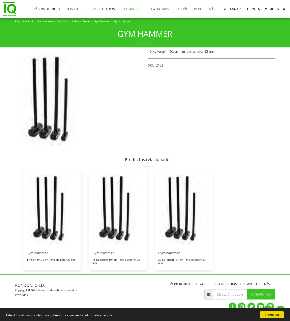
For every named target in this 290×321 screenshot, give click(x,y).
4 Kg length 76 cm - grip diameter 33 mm (51, 260)
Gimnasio (62, 21)
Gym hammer (102, 21)
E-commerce (45, 21)
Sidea (75, 21)
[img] (52, 208)
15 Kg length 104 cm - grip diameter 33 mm (116, 261)
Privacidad (21, 295)
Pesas (86, 21)
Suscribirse (261, 294)
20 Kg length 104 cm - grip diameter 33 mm (182, 261)
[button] (247, 8)
